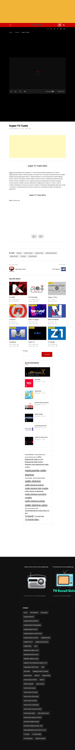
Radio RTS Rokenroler (41, 437)
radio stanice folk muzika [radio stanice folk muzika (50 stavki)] (36, 488)
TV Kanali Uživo (32, 256)
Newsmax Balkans (53, 305)
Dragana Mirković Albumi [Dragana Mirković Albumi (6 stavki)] (31, 621)
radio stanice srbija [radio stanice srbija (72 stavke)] (35, 501)
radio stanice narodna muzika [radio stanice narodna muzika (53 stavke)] (35, 496)
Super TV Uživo (14, 256)
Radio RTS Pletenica (34, 373)
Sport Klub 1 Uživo (20, 269)
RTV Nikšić (12, 297)
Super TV (11, 172)
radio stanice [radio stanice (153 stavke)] (33, 481)
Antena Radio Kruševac (42, 402)
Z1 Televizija (51, 327)
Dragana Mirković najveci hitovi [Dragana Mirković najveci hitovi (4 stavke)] (33, 633)
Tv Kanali (23, 256)
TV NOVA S (12, 305)
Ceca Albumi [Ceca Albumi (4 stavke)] (34, 612)
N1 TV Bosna (56, 269)
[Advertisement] (37, 11)
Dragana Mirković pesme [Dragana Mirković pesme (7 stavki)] (31, 457)
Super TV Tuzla (39, 253)
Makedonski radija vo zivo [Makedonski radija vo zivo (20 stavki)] (34, 459)
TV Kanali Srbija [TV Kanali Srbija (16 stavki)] (39, 516)
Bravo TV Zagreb (34, 319)
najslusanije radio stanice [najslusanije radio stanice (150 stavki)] (35, 472)
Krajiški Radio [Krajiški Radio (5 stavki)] (27, 646)
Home (10, 32)
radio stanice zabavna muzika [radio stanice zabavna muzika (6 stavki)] (31, 508)
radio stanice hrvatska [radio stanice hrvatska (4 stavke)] (30, 700)
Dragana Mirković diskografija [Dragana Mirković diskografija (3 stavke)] (32, 625)
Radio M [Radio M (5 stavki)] (37, 675)
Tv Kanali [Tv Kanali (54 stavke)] (29, 516)
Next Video (62, 265)
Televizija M (13, 327)
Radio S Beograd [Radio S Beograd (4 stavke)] (28, 684)
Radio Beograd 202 (40, 426)
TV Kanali (17, 32)
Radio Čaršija (39, 414)
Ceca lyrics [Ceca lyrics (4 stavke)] (44, 612)
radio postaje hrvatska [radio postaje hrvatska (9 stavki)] (39, 478)
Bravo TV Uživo (33, 305)
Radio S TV (31, 327)
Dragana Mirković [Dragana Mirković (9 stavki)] (29, 454)
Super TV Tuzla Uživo (51, 253)
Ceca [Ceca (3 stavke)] (25, 612)
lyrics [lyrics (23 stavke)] (39, 457)
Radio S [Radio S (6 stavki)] (42, 680)
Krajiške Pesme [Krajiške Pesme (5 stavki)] (28, 642)
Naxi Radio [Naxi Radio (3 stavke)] (27, 671)
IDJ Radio (37, 379)
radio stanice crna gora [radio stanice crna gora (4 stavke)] (30, 692)
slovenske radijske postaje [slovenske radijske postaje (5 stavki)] (31, 721)
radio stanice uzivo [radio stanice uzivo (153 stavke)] (36, 505)
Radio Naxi (38, 391)
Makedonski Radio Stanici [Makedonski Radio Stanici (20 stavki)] (34, 462)
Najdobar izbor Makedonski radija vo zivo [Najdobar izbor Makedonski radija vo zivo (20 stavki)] (36, 466)
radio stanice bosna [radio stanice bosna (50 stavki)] (34, 485)
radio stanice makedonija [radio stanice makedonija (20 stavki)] (34, 491)
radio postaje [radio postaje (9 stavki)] (28, 478)
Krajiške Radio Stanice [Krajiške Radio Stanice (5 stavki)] (42, 642)
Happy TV (51, 283)
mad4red (32, 375)
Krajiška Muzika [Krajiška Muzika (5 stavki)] (45, 638)
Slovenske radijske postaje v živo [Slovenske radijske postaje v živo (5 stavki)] (33, 726)
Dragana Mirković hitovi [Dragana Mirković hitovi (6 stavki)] (40, 454)
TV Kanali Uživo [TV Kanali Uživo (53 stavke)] (32, 519)
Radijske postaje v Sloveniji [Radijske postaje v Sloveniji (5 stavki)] (40, 671)
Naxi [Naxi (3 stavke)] (43, 667)
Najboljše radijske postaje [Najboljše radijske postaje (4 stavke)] (31, 659)
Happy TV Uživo (52, 297)
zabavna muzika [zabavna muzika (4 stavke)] (40, 738)
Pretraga (25, 351)
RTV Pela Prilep (33, 297)
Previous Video (13, 265)
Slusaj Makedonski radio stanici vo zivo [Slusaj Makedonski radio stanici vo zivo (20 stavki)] (37, 512)
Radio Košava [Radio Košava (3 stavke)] (28, 675)
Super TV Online (28, 253)
